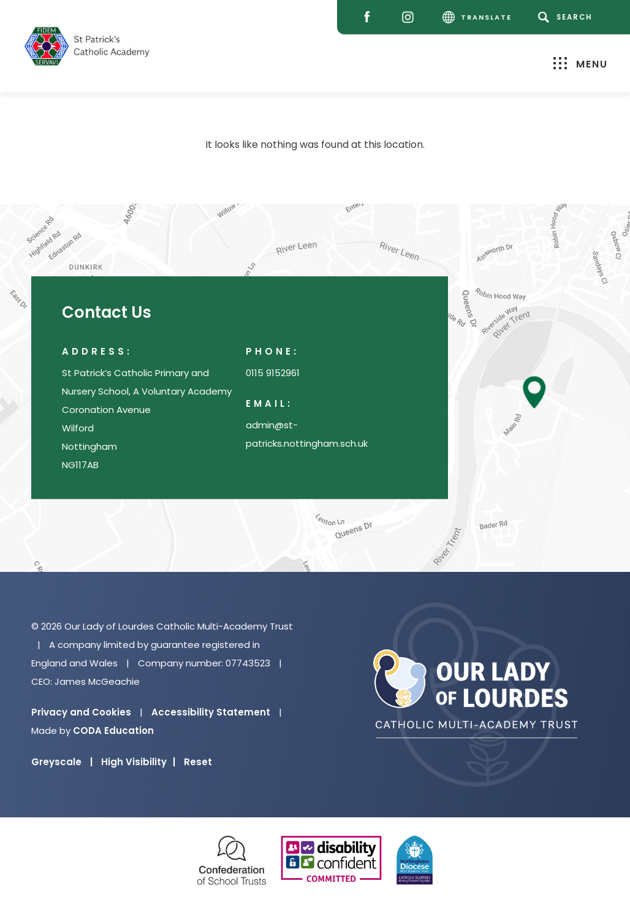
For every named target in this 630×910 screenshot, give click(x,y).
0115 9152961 (273, 373)
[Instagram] (410, 17)
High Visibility (138, 761)
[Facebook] (369, 17)
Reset (198, 761)
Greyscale (62, 761)
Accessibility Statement (210, 712)
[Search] (567, 17)
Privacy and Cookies (81, 712)
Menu (580, 63)
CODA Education (113, 730)
